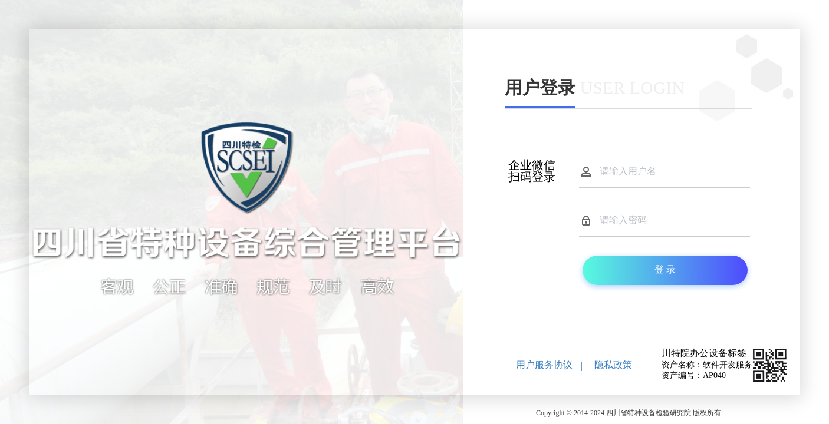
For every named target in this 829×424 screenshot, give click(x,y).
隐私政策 (613, 365)
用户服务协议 (544, 365)
